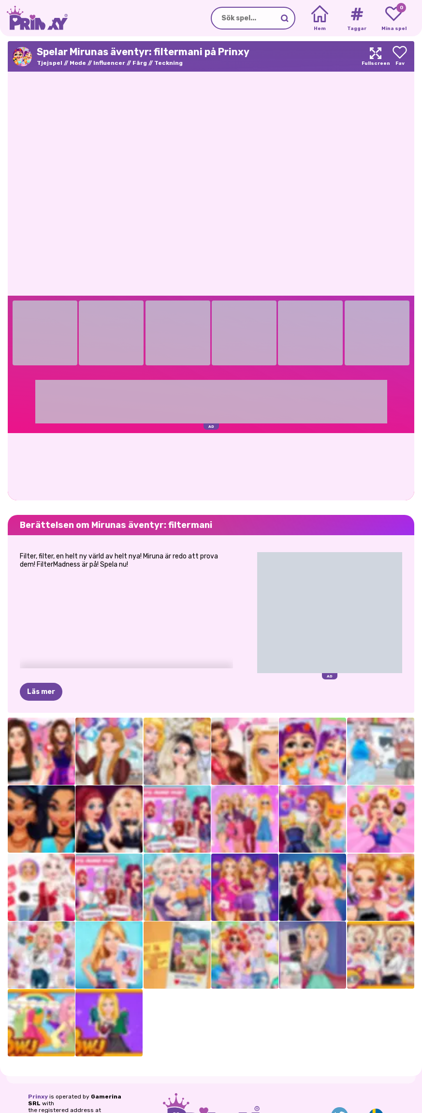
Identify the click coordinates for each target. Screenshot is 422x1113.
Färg (139, 63)
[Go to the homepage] (34, 18)
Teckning (168, 63)
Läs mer (41, 692)
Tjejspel (49, 63)
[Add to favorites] (400, 56)
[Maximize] (375, 56)
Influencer (109, 63)
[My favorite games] (393, 18)
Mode (78, 63)
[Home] (320, 18)
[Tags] (356, 18)
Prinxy (38, 1096)
